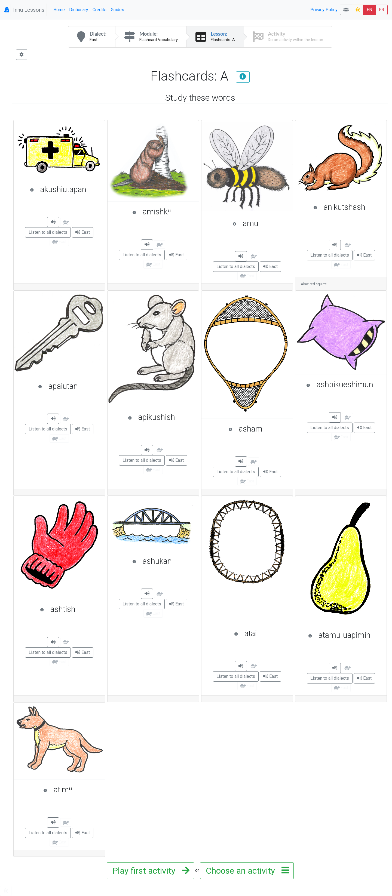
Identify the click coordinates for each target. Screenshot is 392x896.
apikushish (160, 417)
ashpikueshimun (343, 384)
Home (59, 9)
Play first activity (149, 871)
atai (260, 633)
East (82, 232)
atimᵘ (71, 789)
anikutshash (347, 207)
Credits (99, 9)
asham (257, 428)
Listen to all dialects (48, 232)
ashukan (163, 561)
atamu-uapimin (344, 635)
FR (381, 9)
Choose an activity (246, 871)
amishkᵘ (163, 211)
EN (369, 9)
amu (259, 223)
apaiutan (68, 386)
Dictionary (78, 9)
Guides (117, 9)
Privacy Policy (324, 9)
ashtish (70, 609)
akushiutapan (65, 189)
